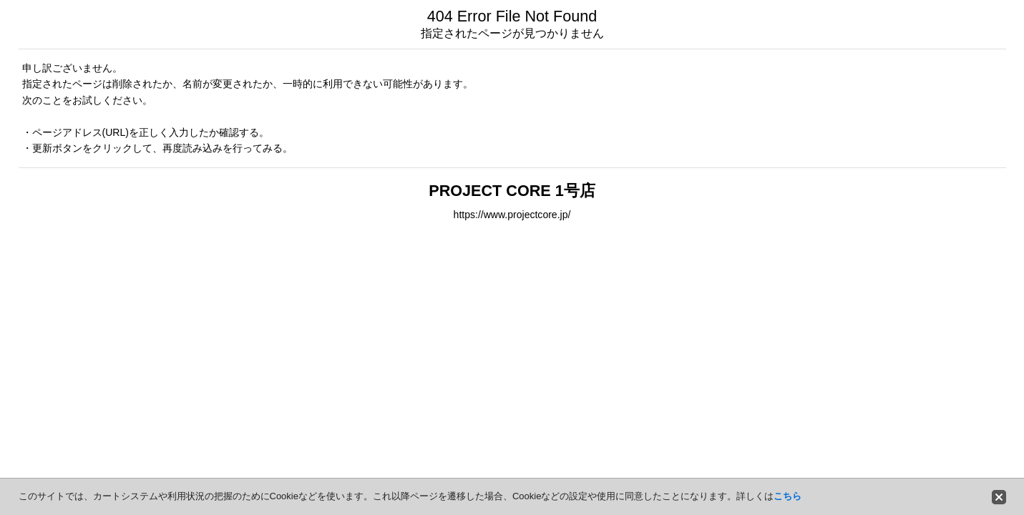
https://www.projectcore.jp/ (512, 214)
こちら (787, 496)
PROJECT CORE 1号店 (512, 191)
